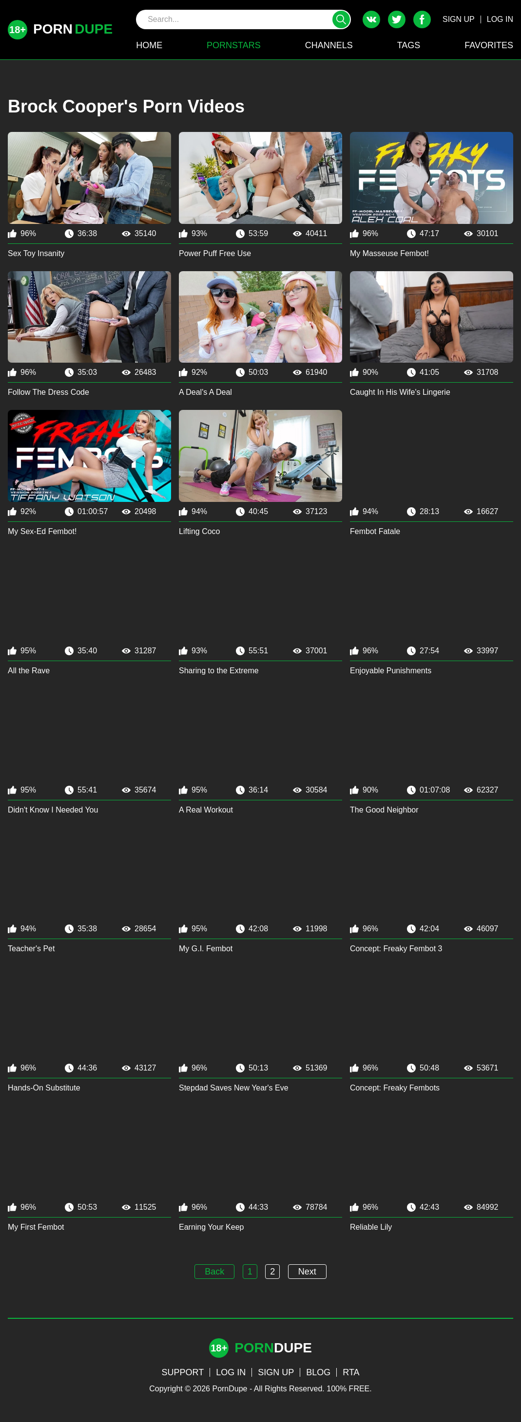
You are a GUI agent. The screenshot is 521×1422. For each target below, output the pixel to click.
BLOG (318, 1372)
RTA (351, 1372)
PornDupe (229, 1389)
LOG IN (500, 19)
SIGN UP (459, 19)
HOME (149, 45)
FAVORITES (488, 45)
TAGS (409, 45)
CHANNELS (329, 45)
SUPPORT (182, 1372)
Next (307, 1271)
